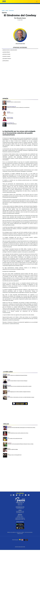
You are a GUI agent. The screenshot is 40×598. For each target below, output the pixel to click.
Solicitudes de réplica (20, 532)
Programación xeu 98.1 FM (20, 519)
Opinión (7, 10)
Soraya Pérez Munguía (10, 117)
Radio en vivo (20, 515)
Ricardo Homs (11, 10)
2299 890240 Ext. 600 (20, 511)
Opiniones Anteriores (20, 47)
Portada (3, 10)
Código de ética (20, 533)
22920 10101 (20, 504)
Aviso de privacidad (28, 532)
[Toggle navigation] (36, 2)
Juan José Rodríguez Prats (10, 122)
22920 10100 (20, 503)
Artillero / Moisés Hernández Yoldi (11, 106)
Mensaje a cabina (20, 516)
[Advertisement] (20, 467)
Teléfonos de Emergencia (20, 518)
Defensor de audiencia (11, 532)
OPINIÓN (5, 98)
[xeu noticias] (4, 1)
